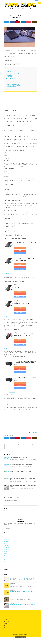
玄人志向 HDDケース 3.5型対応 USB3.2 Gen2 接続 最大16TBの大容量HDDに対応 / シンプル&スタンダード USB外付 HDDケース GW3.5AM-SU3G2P (24, 325)
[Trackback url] (20, 483)
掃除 (5, 542)
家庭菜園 (6, 536)
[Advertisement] (20, 100)
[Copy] (34, 22)
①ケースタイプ (10, 74)
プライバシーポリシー (7, 604)
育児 (5, 544)
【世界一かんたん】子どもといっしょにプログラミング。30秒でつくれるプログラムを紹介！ (23, 567)
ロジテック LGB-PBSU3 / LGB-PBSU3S (13, 84)
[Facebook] (12, 22)
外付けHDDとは (8, 71)
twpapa (35, 415)
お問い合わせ (33, 0)
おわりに (7, 89)
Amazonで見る (18, 248)
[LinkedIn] (23, 22)
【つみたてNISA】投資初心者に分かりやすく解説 (18, 440)
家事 (4, 608)
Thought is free (25, 617)
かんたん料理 (7, 528)
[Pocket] (28, 22)
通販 (5, 548)
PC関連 (17, 20)
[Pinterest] (17, 22)
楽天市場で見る (27, 248)
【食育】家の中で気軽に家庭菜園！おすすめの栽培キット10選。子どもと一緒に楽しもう (22, 574)
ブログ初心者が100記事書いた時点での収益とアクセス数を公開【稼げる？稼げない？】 (22, 587)
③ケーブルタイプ (10, 76)
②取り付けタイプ (10, 75)
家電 (5, 538)
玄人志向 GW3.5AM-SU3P (11, 86)
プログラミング (7, 530)
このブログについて (27, 0)
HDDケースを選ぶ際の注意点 (10, 78)
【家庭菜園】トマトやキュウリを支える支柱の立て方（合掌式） (21, 454)
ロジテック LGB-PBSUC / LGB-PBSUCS (14, 85)
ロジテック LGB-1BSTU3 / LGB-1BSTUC (14, 87)
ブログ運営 (6, 532)
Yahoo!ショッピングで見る (18, 250)
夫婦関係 (6, 534)
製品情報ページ (6, 268)
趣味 (5, 546)
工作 (5, 540)
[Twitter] (6, 22)
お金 (5, 526)
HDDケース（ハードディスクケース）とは (12, 73)
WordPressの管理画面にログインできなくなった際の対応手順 (21, 447)
